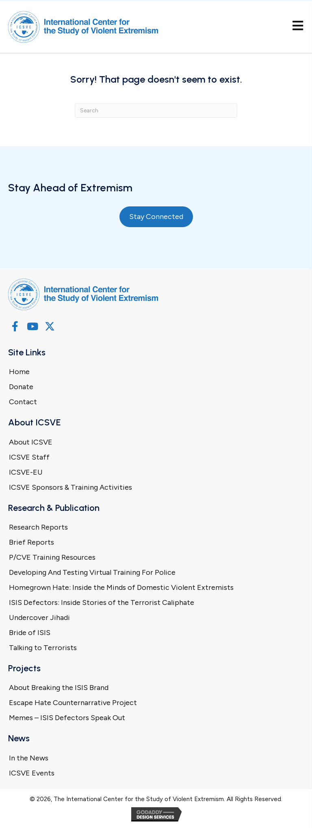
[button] (15, 326)
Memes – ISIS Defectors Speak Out (67, 717)
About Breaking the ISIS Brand (58, 687)
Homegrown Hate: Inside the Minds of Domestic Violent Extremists (121, 587)
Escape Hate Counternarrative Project (73, 702)
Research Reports (38, 527)
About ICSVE (30, 442)
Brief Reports (31, 542)
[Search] (156, 110)
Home (19, 371)
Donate (21, 386)
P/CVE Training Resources (52, 557)
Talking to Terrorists (43, 647)
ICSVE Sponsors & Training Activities (70, 487)
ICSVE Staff (29, 457)
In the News (28, 758)
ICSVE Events (31, 773)
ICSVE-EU (26, 472)
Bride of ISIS (29, 632)
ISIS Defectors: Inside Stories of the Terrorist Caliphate (101, 602)
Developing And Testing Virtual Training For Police (92, 572)
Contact (23, 401)
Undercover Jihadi (39, 617)
